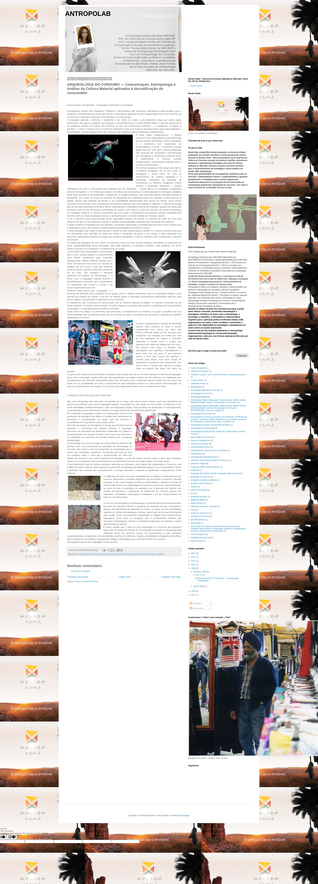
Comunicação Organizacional (203, 457)
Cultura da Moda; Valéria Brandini (205, 467)
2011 (193, 561)
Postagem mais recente (78, 577)
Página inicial (125, 577)
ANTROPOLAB (88, 13)
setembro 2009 (200, 572)
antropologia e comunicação (110, 554)
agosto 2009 (199, 586)
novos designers (198, 534)
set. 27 (199, 575)
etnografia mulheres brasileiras (204, 480)
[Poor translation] (12, 837)
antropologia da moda (200, 393)
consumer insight (148, 554)
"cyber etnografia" (198, 368)
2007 (193, 595)
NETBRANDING (198, 520)
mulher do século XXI (200, 513)
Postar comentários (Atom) (86, 581)
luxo (192, 493)
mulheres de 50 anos (200, 516)
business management (200, 440)
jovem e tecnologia (199, 490)
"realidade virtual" (198, 383)
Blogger (186, 815)
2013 (193, 553)
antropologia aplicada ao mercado (205, 390)
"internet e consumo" (200, 371)
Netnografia (196, 523)
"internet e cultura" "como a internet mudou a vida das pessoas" (218, 374)
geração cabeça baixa (200, 483)
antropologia (196, 387)
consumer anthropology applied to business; (210, 460)
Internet (194, 487)
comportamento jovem (200, 447)
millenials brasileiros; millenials (204, 506)
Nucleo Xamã (196, 86)
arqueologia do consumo (131, 554)
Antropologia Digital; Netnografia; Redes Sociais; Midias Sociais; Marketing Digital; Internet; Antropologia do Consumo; (218, 401)
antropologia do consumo (88, 554)
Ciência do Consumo (200, 444)
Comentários (196, 608)
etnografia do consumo (200, 477)
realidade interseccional (201, 537)
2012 (193, 557)
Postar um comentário (80, 571)
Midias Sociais (197, 503)
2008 (193, 591)
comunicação (196, 454)
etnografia (160, 554)
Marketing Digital (198, 500)
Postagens (196, 603)
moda (193, 510)
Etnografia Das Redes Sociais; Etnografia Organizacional (215, 473)
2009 (193, 568)
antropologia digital (199, 397)
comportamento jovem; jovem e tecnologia (209, 450)
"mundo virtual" (197, 380)
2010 (193, 564)
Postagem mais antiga (171, 577)
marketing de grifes (199, 496)
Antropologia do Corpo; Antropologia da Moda (210, 425)
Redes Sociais (197, 541)
